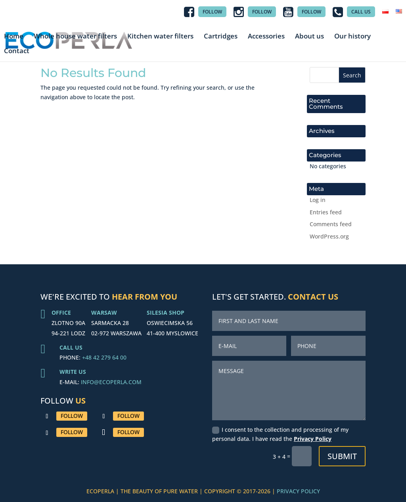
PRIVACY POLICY (298, 491)
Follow (72, 415)
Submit (342, 456)
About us (309, 36)
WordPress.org (329, 236)
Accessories (266, 36)
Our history (352, 36)
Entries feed (326, 212)
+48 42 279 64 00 (104, 357)
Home (13, 36)
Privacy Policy (312, 438)
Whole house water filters (75, 36)
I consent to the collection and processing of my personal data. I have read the (280, 434)
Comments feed (331, 224)
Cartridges (220, 36)
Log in (318, 200)
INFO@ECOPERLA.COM (111, 382)
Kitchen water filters (160, 36)
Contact (16, 51)
